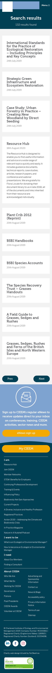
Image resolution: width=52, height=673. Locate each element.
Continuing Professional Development (21, 484)
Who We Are (9, 576)
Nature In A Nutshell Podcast (17, 532)
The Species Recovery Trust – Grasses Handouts (24, 288)
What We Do (9, 581)
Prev (10, 378)
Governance (9, 591)
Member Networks (12, 474)
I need (7, 554)
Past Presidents (11, 601)
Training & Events (12, 489)
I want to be (11, 537)
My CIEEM (26, 448)
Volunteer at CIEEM (12, 611)
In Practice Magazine (13, 527)
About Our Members (13, 559)
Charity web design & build (15, 653)
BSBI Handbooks (20, 241)
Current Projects (11, 504)
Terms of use (34, 610)
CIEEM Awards (10, 606)
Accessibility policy (36, 597)
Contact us (33, 587)
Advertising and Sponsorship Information (35, 579)
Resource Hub (18, 144)
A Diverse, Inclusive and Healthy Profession (23, 509)
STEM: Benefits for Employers (17, 479)
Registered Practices (13, 514)
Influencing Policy (12, 494)
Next (42, 378)
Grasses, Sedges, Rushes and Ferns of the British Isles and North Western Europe (26, 349)
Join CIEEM (9, 469)
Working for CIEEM (12, 586)
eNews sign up (26, 433)
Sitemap (31, 615)
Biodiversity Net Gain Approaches (19, 499)
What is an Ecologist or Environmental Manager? (25, 542)
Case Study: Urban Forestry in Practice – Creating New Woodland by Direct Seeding (24, 114)
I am (6, 460)
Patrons (7, 596)
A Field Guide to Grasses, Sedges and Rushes (23, 318)
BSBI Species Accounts (25, 263)
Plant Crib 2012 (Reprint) (19, 216)
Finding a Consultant (13, 564)
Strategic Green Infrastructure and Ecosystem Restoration (25, 82)
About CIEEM (11, 571)
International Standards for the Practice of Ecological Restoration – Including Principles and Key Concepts (26, 49)
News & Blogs (34, 592)
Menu (46, 5)
